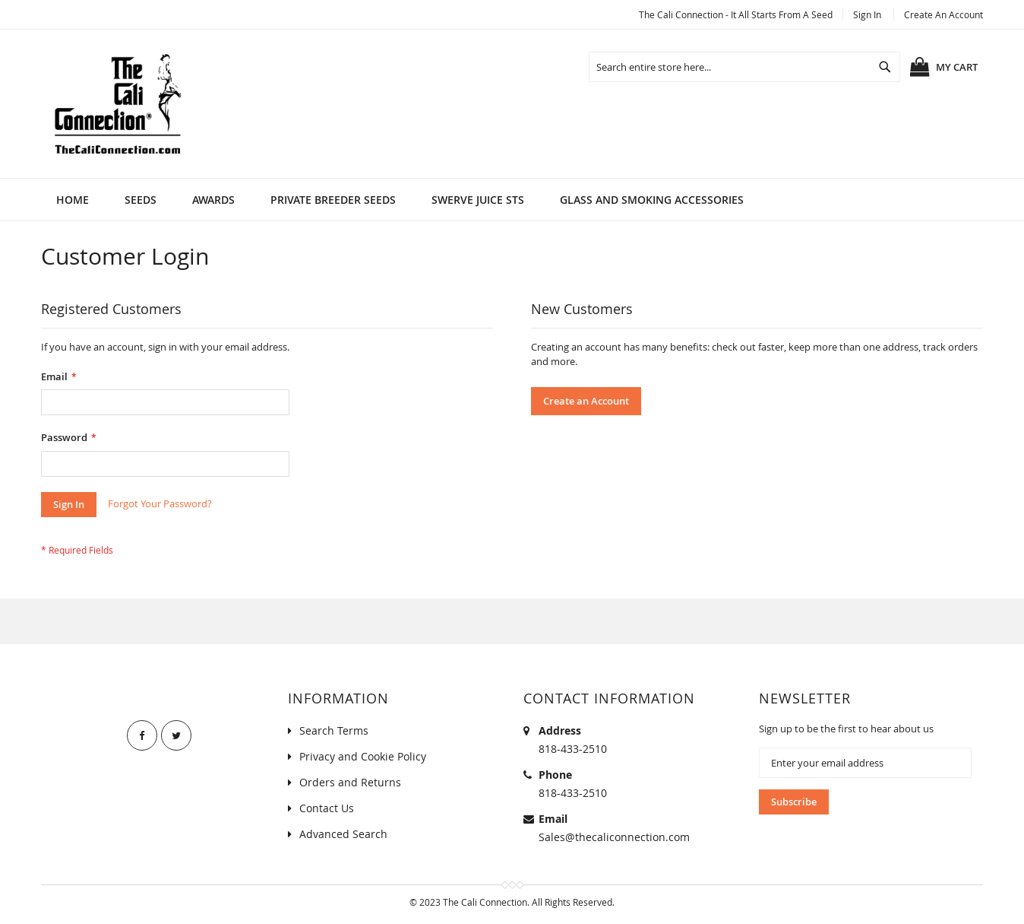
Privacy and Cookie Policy (362, 756)
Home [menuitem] (72, 199)
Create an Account (943, 14)
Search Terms (333, 730)
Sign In (867, 14)
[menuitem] (140, 199)
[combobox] (744, 67)
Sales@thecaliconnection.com (614, 837)
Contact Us (326, 808)
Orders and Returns (350, 782)
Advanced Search (343, 834)
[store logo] (117, 104)
